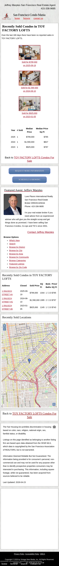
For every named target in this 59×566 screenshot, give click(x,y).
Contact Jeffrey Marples (40, 232)
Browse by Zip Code (18, 267)
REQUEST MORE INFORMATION (29, 171)
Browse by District (17, 247)
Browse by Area (16, 254)
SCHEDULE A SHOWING (29, 180)
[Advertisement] (29, 519)
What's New (14, 240)
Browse (26, 18)
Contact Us (38, 18)
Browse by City (15, 250)
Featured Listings (16, 264)
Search (12, 244)
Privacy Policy (19, 554)
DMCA (42, 554)
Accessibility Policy (32, 554)
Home (17, 18)
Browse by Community (19, 257)
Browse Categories (17, 260)
